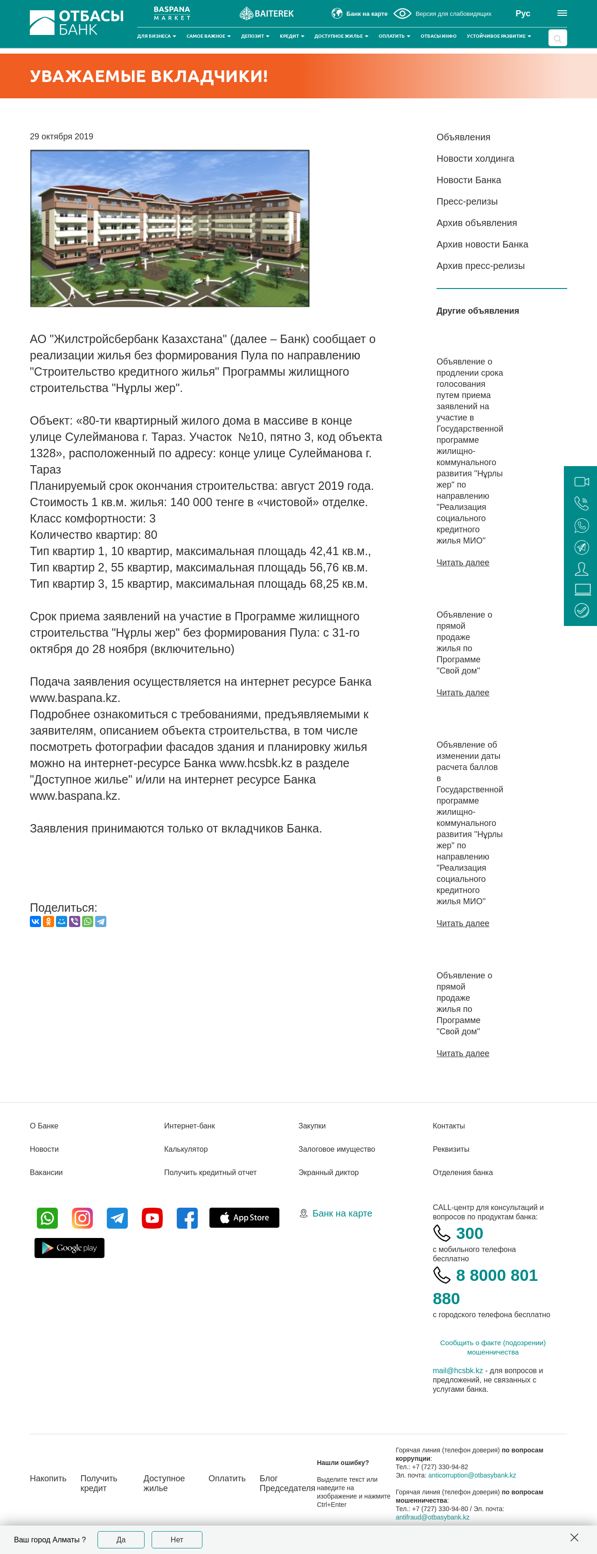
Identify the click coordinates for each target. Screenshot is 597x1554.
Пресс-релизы (467, 201)
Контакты (449, 1126)
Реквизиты (451, 1149)
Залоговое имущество (336, 1149)
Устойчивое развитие (499, 36)
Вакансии (46, 1172)
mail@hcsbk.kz (458, 1371)
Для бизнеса (156, 36)
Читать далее (463, 562)
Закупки (312, 1126)
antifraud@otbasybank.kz (433, 1517)
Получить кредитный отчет (210, 1172)
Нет (177, 1540)
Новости (44, 1149)
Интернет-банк (189, 1126)
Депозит (255, 36)
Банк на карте (342, 1213)
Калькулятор (186, 1149)
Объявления (464, 137)
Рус (523, 13)
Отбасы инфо (439, 36)
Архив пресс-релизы (481, 266)
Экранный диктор (328, 1172)
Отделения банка (463, 1172)
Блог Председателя (288, 1483)
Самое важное (209, 36)
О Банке (44, 1126)
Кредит (292, 36)
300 (469, 1233)
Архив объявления (477, 223)
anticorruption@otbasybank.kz (472, 1475)
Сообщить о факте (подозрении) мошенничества (493, 1347)
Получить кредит (99, 1483)
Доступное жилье (341, 36)
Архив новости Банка (482, 244)
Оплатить (394, 36)
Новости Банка (469, 180)
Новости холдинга (475, 158)
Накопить (48, 1478)
